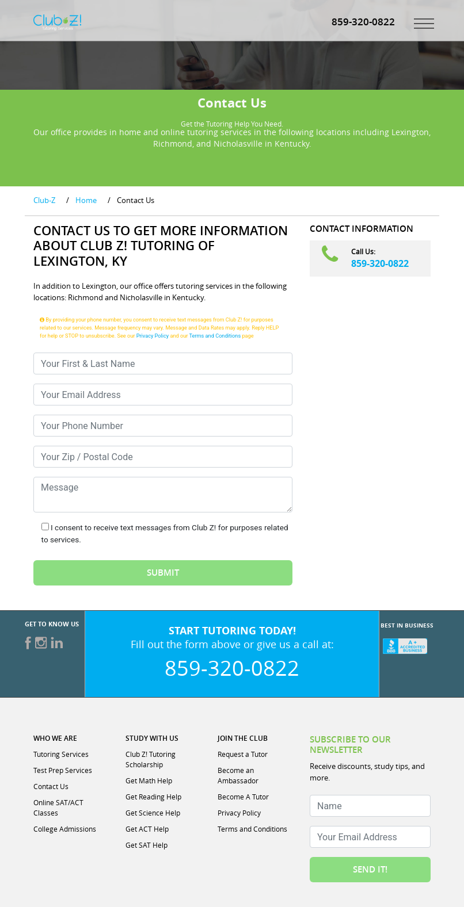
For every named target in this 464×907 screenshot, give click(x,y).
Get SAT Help (146, 844)
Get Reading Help (153, 796)
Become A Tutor (243, 796)
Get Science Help (152, 812)
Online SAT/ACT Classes (58, 807)
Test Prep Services (62, 770)
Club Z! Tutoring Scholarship (150, 759)
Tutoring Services (61, 754)
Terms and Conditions (215, 335)
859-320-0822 (380, 263)
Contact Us (51, 786)
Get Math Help (148, 780)
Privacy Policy (152, 335)
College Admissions (64, 828)
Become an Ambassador (238, 775)
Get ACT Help (147, 828)
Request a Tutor (243, 754)
